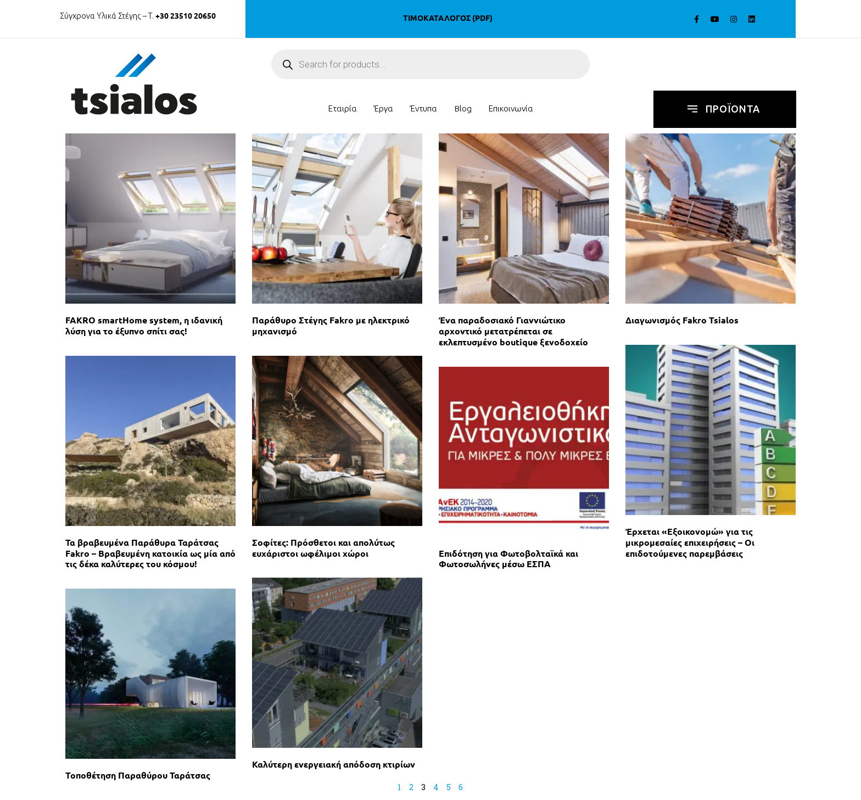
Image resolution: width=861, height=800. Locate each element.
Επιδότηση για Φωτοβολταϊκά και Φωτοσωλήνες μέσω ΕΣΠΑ (508, 558)
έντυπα (423, 108)
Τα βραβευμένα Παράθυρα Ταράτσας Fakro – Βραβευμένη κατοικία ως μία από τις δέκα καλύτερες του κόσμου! (150, 553)
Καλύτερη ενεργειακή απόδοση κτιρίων (333, 764)
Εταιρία (342, 108)
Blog (463, 108)
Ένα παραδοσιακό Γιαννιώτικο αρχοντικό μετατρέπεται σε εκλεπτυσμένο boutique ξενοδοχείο (513, 331)
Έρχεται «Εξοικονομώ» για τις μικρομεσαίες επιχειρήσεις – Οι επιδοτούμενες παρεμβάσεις (689, 542)
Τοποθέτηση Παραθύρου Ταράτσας (137, 775)
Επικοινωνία (510, 108)
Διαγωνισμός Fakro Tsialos (682, 320)
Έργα (383, 108)
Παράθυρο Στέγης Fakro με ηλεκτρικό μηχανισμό (331, 325)
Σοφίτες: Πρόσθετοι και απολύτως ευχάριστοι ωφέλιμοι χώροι (323, 547)
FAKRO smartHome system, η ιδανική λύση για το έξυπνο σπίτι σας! (143, 325)
